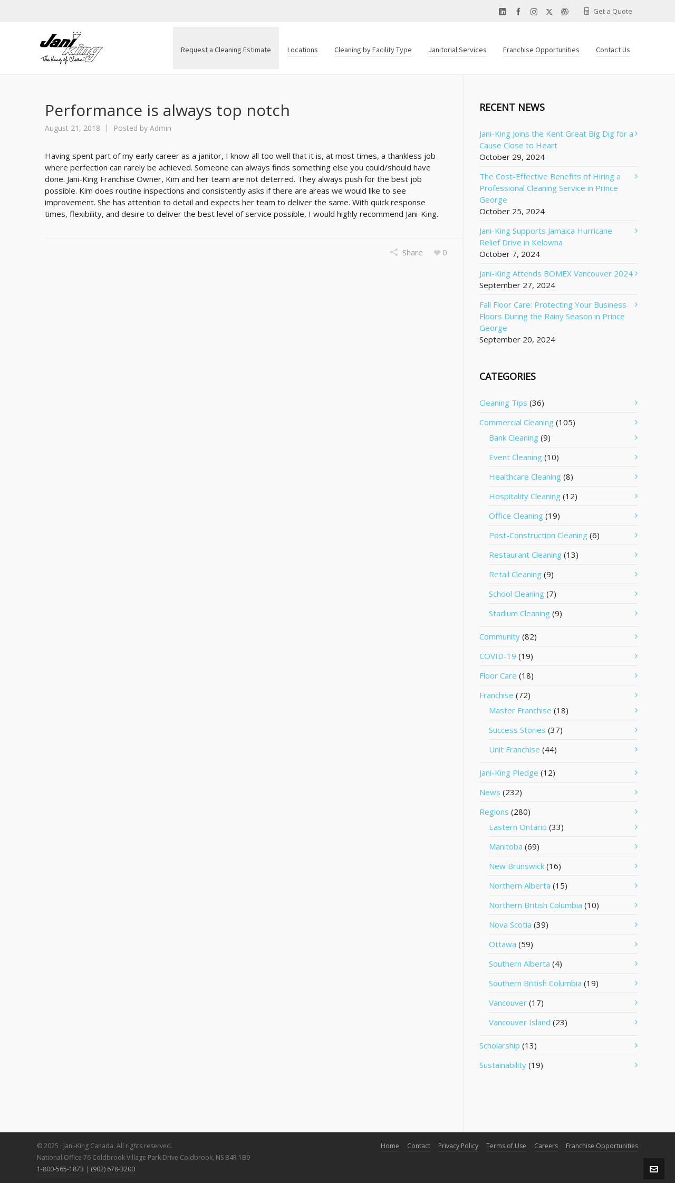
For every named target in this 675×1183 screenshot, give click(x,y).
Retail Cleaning (515, 574)
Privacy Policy (458, 1145)
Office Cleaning (516, 515)
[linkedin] (504, 12)
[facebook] (520, 12)
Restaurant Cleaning (525, 554)
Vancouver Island (520, 1022)
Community (499, 636)
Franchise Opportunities (602, 1145)
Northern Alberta (520, 885)
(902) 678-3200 (113, 1169)
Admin (160, 128)
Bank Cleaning (513, 437)
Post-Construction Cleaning (538, 535)
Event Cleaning (515, 457)
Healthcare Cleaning (525, 476)
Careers (546, 1145)
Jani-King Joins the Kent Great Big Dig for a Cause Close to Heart (556, 139)
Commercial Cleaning (516, 422)
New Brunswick (516, 866)
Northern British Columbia (535, 905)
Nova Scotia (510, 924)
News (489, 792)
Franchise (496, 695)
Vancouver (508, 1002)
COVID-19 (497, 656)
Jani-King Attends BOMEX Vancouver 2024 (556, 273)
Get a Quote (607, 11)
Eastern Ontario (518, 827)
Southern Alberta (519, 963)
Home (390, 1145)
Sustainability (502, 1065)
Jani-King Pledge (508, 772)
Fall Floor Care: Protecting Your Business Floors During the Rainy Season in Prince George (552, 316)
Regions (494, 811)
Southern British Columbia (535, 983)
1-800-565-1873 (60, 1169)
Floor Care (498, 675)
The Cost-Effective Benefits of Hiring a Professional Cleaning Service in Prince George (550, 188)
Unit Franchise (514, 749)
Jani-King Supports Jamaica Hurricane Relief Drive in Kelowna (545, 236)
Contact (418, 1145)
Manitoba (506, 846)
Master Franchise (520, 710)
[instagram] (536, 11)
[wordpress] (566, 12)
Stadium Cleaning (519, 613)
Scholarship (499, 1045)
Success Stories (517, 729)
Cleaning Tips (503, 402)
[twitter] (551, 11)
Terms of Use (506, 1145)
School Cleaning (516, 593)
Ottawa (502, 944)
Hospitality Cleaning (525, 496)
